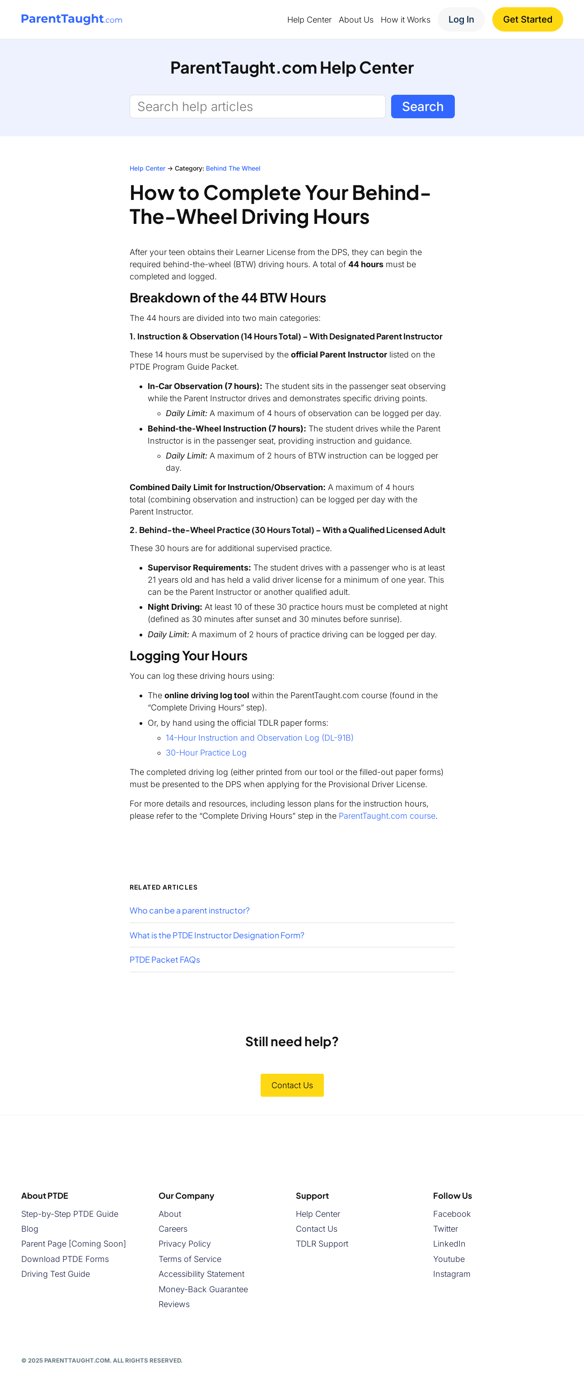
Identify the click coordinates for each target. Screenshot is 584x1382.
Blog (29, 1229)
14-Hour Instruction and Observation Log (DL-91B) (260, 737)
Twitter (445, 1229)
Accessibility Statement (201, 1274)
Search (423, 106)
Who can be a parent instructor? (190, 910)
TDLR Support (322, 1244)
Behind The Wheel (233, 168)
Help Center (147, 168)
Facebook (452, 1214)
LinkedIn (449, 1244)
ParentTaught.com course (387, 816)
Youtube (449, 1259)
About (170, 1214)
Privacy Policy (185, 1244)
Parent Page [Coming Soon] (73, 1244)
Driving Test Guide (55, 1274)
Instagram (452, 1274)
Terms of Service (190, 1259)
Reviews (174, 1304)
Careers (173, 1229)
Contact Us (292, 1085)
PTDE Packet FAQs (165, 960)
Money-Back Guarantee (203, 1289)
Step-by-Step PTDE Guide (69, 1214)
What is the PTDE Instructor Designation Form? (217, 935)
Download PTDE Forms (65, 1259)
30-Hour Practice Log (206, 752)
